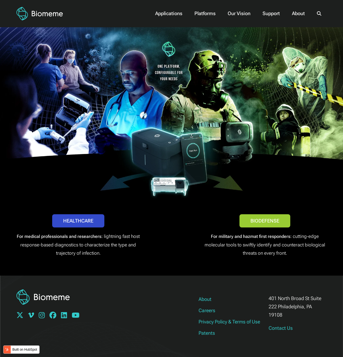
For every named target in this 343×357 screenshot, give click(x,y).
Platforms (205, 13)
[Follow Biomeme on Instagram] (43, 316)
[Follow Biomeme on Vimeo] (33, 316)
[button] (319, 13)
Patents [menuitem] (207, 333)
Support (271, 13)
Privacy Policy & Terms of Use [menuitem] (229, 322)
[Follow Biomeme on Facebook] (54, 316)
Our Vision (239, 13)
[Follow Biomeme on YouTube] (77, 316)
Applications (168, 13)
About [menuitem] (205, 299)
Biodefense (264, 221)
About (298, 13)
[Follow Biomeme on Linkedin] (66, 316)
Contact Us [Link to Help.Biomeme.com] (281, 328)
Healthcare (78, 221)
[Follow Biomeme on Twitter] (21, 316)
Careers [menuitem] (207, 310)
